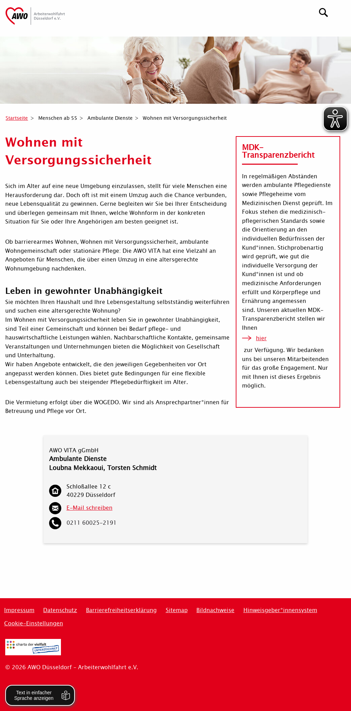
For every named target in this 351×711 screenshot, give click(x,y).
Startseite (17, 118)
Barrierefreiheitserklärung (121, 610)
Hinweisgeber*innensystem (280, 610)
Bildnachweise (215, 610)
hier (261, 338)
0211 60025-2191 (92, 522)
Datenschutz (60, 610)
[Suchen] (324, 11)
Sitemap (177, 610)
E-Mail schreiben (89, 507)
